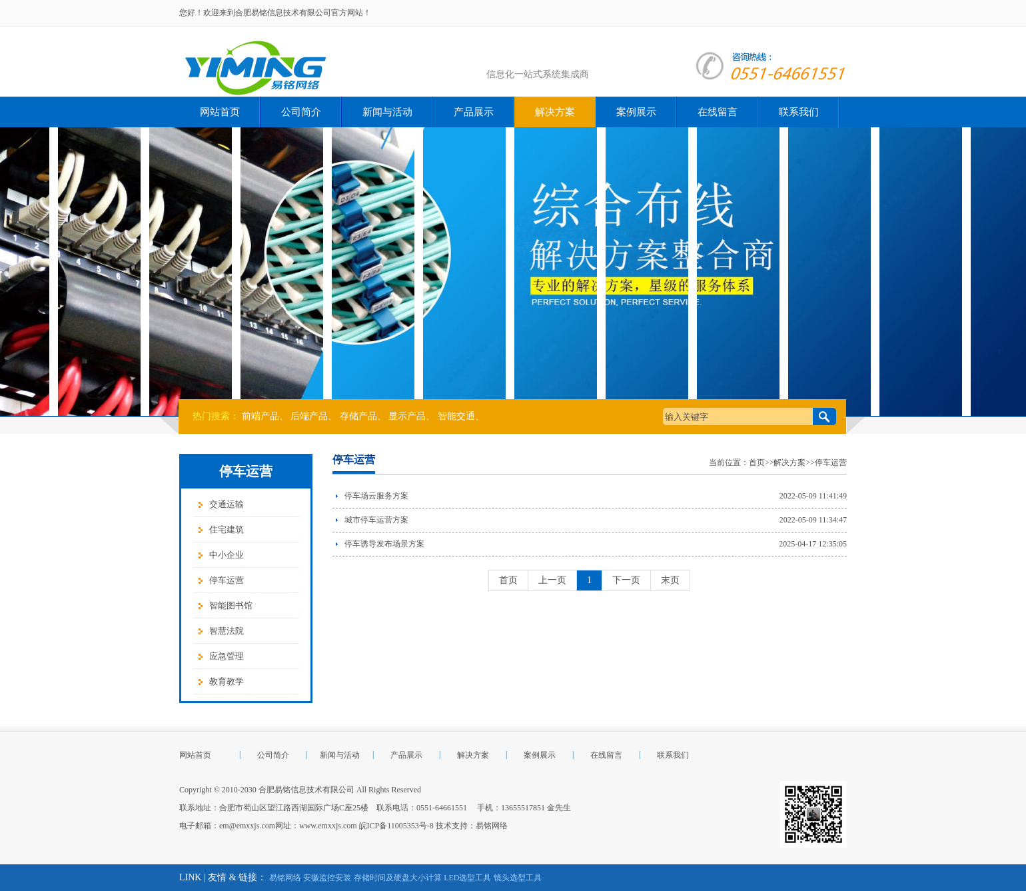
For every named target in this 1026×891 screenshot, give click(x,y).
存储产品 (358, 416)
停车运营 (226, 580)
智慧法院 (226, 631)
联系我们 (799, 112)
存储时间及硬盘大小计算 (398, 877)
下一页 (626, 580)
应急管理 (226, 656)
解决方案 (555, 112)
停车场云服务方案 (376, 495)
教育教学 (226, 681)
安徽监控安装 (327, 877)
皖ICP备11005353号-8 (396, 825)
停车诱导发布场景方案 (384, 543)
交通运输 (226, 504)
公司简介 (301, 112)
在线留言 (718, 112)
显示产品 (407, 416)
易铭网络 (492, 825)
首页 (757, 462)
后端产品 (309, 416)
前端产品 (260, 416)
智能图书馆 (231, 605)
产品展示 (474, 112)
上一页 (552, 580)
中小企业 (226, 555)
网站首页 (220, 112)
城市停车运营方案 (376, 519)
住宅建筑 (226, 529)
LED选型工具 (467, 877)
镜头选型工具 (518, 877)
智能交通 (456, 416)
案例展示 (636, 112)
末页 (670, 580)
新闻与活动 (387, 112)
